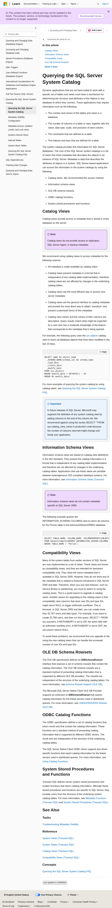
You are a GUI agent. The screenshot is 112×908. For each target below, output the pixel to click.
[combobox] (20, 34)
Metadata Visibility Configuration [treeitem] (16, 119)
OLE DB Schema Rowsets (57, 62)
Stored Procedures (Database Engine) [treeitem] (19, 60)
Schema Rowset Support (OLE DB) (84, 684)
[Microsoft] (5, 4)
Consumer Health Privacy (84, 902)
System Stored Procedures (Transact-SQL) (86, 802)
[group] (76, 541)
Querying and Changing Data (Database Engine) (64, 30)
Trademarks (23, 906)
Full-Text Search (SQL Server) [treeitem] (19, 94)
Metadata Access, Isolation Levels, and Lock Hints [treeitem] (20, 128)
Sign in (105, 4)
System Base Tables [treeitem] (17, 145)
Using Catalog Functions (55, 761)
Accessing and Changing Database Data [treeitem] (17, 51)
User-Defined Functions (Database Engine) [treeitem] (16, 74)
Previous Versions (26, 902)
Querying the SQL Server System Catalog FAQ (66, 871)
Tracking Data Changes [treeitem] (16, 165)
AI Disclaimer (8, 902)
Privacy (63, 902)
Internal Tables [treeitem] (14, 140)
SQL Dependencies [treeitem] (14, 160)
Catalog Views (51, 51)
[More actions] (107, 30)
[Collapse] (36, 28)
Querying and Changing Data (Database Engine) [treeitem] (19, 42)
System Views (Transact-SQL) (58, 838)
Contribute (52, 902)
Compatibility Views (53, 58)
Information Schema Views (57, 54)
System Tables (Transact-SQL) (58, 844)
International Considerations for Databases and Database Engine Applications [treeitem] (21, 85)
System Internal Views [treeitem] (18, 135)
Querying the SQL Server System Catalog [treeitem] (20, 110)
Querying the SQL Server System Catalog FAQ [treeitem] (19, 153)
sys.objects (92, 335)
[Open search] (98, 4)
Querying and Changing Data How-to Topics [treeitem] (19, 172)
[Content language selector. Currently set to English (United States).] (16, 895)
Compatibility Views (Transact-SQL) (60, 857)
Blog (40, 902)
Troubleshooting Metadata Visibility (60, 824)
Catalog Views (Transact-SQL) (58, 851)
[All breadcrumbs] (45, 30)
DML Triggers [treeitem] (12, 67)
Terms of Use (8, 906)
